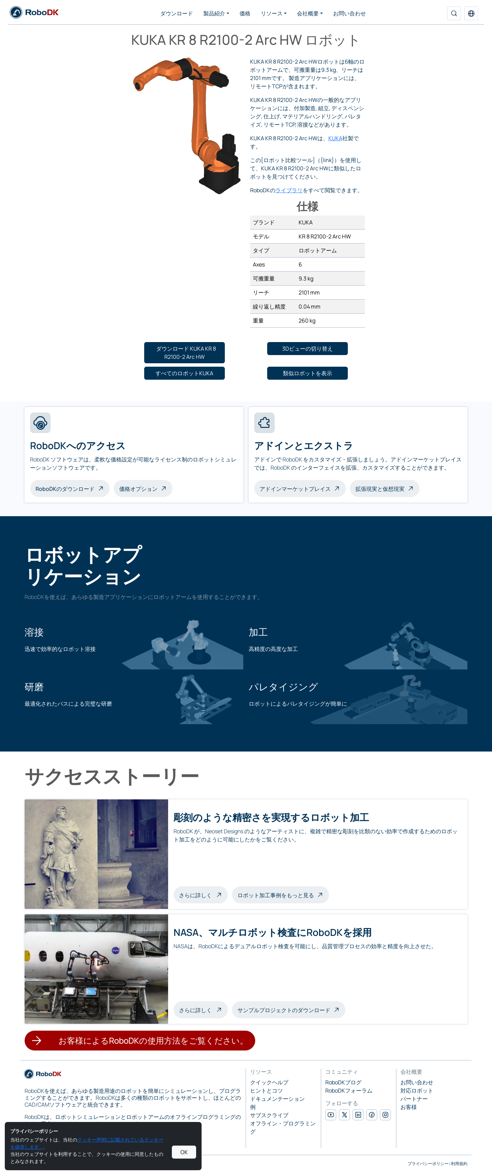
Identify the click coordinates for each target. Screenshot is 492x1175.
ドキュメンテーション (277, 1098)
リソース (272, 13)
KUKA (335, 138)
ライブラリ (289, 190)
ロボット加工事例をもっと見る (275, 895)
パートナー (414, 1098)
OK (184, 1152)
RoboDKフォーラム (348, 1090)
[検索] (454, 13)
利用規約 (459, 1163)
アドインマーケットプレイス (295, 489)
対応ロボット (416, 1090)
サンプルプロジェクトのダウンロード (283, 1010)
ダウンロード (176, 13)
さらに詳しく (203, 894)
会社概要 (308, 13)
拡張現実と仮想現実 (380, 489)
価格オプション (138, 489)
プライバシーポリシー (428, 1163)
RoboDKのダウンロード (65, 489)
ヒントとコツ (266, 1090)
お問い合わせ (349, 13)
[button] (471, 13)
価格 (245, 13)
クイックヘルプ (269, 1082)
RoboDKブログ (343, 1082)
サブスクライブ (269, 1115)
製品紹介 (214, 13)
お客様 (408, 1107)
